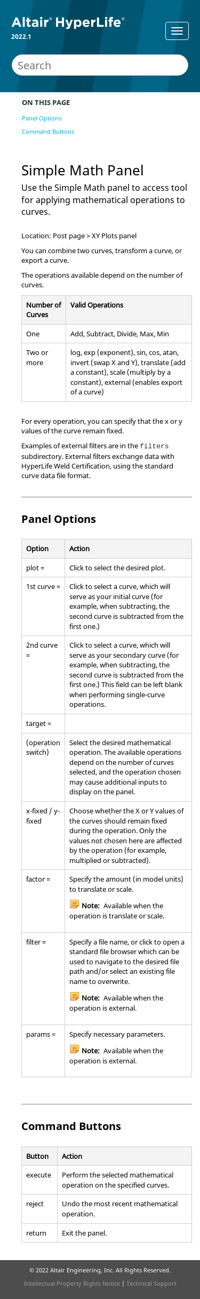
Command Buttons (48, 131)
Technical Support (151, 1283)
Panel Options (41, 118)
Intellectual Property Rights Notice (72, 1283)
